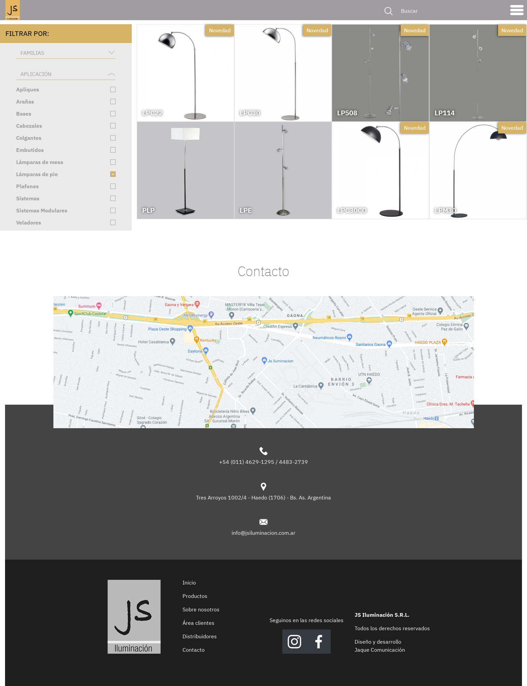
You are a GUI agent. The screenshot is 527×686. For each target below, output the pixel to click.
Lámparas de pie (37, 174)
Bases (23, 113)
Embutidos (30, 150)
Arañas (25, 101)
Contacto (194, 649)
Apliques (27, 89)
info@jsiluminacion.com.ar (263, 532)
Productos (195, 596)
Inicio (189, 582)
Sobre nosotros (201, 609)
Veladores (28, 222)
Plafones (27, 186)
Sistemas (27, 198)
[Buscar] (451, 10)
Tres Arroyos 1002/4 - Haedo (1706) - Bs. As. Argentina (263, 497)
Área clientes (198, 622)
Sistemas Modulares (41, 210)
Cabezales (29, 125)
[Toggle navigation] (517, 11)
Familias (32, 52)
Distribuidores (200, 636)
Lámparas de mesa (39, 162)
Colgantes (28, 137)
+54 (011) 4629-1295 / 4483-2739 (263, 461)
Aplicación (36, 74)
